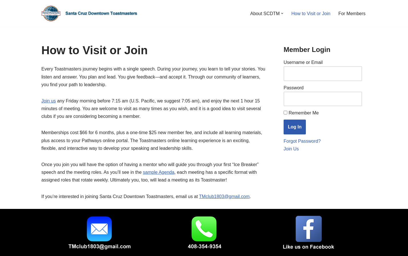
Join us (48, 100)
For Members (351, 13)
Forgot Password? (302, 141)
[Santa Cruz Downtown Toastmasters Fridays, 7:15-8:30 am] (91, 13)
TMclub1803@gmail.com (224, 196)
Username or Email (303, 62)
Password (294, 87)
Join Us (291, 148)
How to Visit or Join (310, 13)
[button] (282, 13)
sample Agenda (158, 172)
